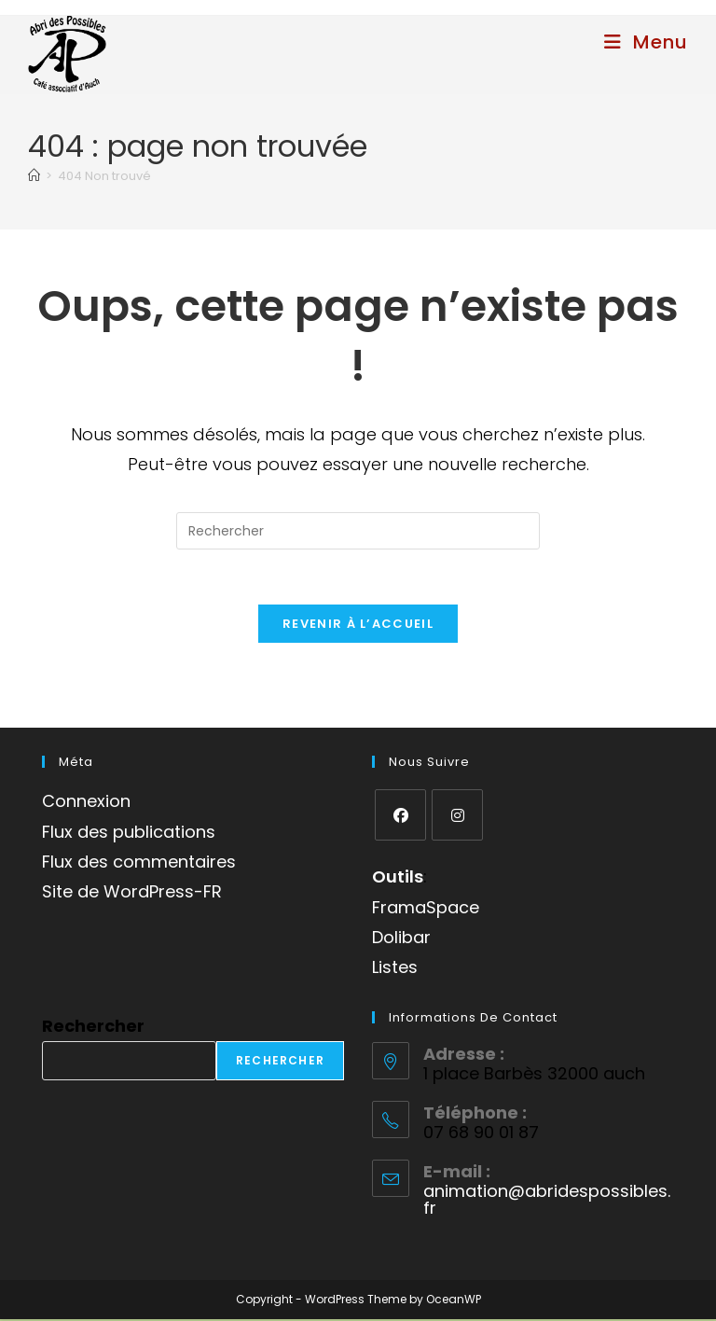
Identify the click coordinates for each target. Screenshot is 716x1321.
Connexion (86, 802)
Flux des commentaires (139, 863)
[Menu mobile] (646, 42)
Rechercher (93, 1027)
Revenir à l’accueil (358, 625)
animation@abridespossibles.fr (546, 1202)
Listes (395, 969)
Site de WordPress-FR (132, 894)
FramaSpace (425, 909)
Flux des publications (128, 833)
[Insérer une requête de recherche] (358, 530)
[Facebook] (400, 816)
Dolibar (401, 939)
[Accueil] (34, 176)
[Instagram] (457, 816)
